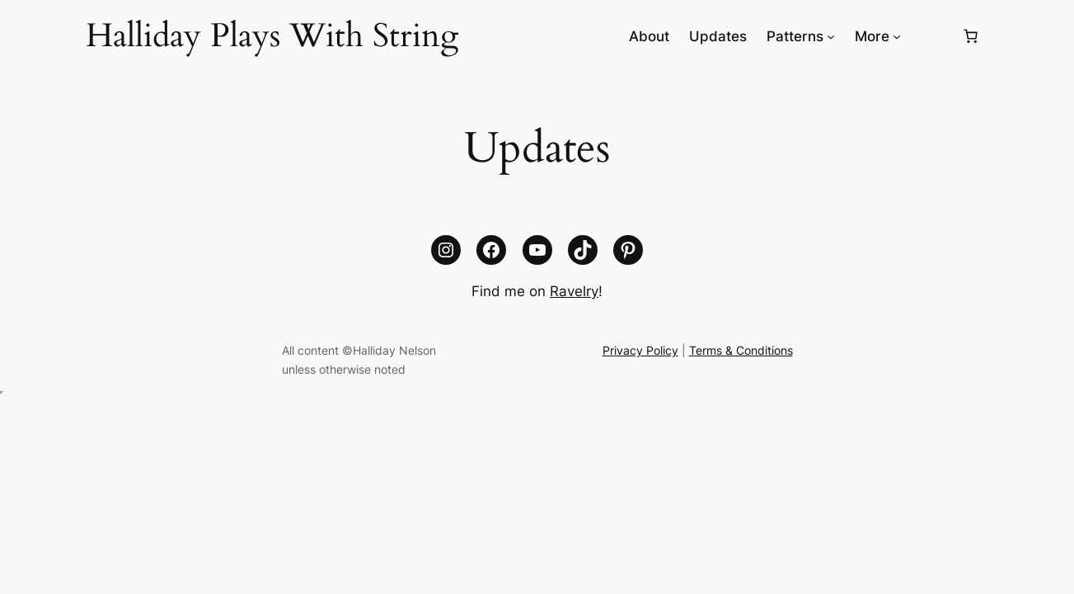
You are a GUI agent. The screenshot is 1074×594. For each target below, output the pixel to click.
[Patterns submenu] (831, 36)
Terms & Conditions (741, 350)
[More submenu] (897, 36)
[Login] (931, 37)
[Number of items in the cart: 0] (971, 36)
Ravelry (574, 291)
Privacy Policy (640, 350)
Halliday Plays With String (272, 36)
